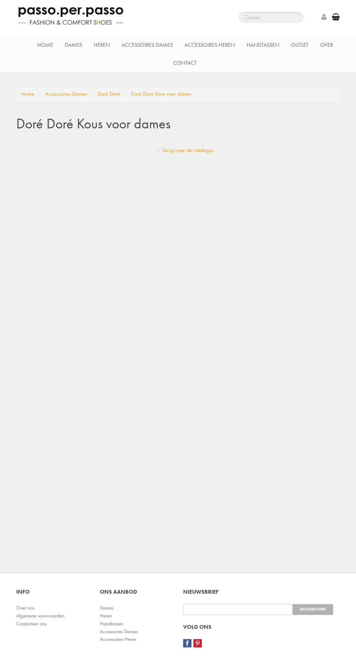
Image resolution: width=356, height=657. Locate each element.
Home (45, 45)
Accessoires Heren (210, 45)
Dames (73, 45)
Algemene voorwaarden (40, 615)
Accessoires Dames (147, 45)
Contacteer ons (31, 623)
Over (326, 45)
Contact (185, 62)
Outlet (299, 45)
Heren (102, 45)
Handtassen (263, 45)
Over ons (25, 607)
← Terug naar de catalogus (184, 150)
